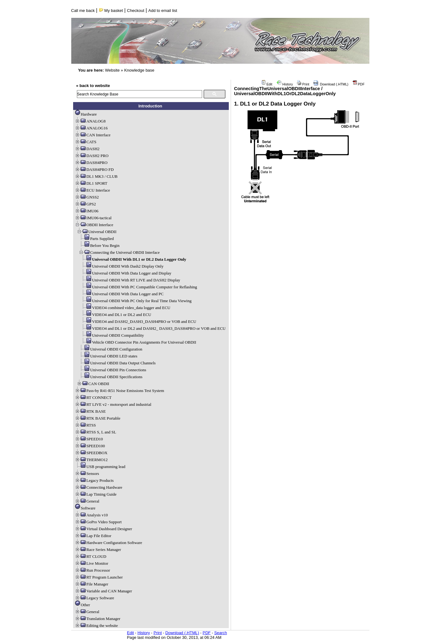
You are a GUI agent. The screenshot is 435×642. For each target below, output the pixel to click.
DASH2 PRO (91, 155)
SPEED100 (90, 445)
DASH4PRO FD (94, 169)
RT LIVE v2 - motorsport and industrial (113, 404)
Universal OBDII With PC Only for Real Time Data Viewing (136, 300)
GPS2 (85, 204)
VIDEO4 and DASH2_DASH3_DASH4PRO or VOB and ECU (138, 321)
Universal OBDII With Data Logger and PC (122, 293)
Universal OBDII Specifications (110, 376)
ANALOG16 (91, 128)
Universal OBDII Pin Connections (112, 369)
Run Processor (92, 570)
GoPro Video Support (98, 522)
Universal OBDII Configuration (110, 349)
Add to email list (162, 10)
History (285, 84)
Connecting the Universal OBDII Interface (119, 252)
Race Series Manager (98, 549)
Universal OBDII (96, 231)
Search (220, 632)
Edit (266, 84)
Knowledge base (139, 70)
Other (82, 604)
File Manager (91, 584)
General (87, 501)
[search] (139, 94)
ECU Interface (92, 190)
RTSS (85, 425)
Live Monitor (91, 563)
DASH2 (87, 148)
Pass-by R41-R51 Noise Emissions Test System (119, 390)
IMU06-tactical (93, 217)
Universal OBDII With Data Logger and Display (126, 273)
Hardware (86, 114)
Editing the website (96, 625)
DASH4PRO (91, 162)
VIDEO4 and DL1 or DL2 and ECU (116, 314)
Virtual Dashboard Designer (103, 528)
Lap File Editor (93, 535)
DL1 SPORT (91, 183)
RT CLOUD (90, 556)
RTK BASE (90, 411)
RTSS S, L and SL (95, 432)
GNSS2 (87, 197)
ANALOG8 (90, 121)
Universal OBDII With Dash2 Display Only (122, 266)
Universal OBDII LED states (108, 356)
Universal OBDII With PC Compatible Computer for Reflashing (139, 287)
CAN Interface (92, 135)
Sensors (87, 473)
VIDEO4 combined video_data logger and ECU (125, 307)
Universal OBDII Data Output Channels (117, 363)
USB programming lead (100, 466)
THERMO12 (91, 459)
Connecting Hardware (98, 487)
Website (112, 70)
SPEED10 (89, 439)
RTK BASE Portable (97, 418)
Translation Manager (97, 618)
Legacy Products (94, 480)
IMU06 (86, 211)
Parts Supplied (96, 238)
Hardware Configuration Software (108, 542)
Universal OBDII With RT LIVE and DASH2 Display (130, 280)
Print (303, 84)
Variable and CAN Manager (103, 591)
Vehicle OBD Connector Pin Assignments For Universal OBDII (138, 342)
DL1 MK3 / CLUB (96, 176)
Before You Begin (99, 245)
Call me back (83, 10)
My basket (111, 10)
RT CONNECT (93, 397)
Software (85, 508)
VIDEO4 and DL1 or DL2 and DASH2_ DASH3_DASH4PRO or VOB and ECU (153, 328)
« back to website (93, 85)
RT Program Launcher (99, 577)
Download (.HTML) (330, 84)
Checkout (135, 10)
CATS (85, 141)
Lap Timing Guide (95, 494)
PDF (358, 84)
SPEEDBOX (91, 452)
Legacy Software (94, 598)
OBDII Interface (94, 224)
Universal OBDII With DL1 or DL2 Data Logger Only (133, 259)
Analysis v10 (91, 515)
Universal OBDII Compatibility (112, 335)
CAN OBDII (93, 383)
